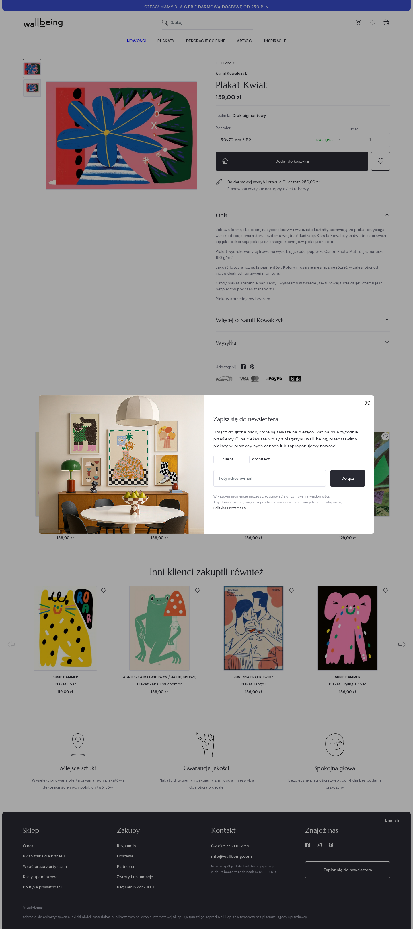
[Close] (367, 403)
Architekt (261, 459)
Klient (228, 459)
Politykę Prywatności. (230, 508)
